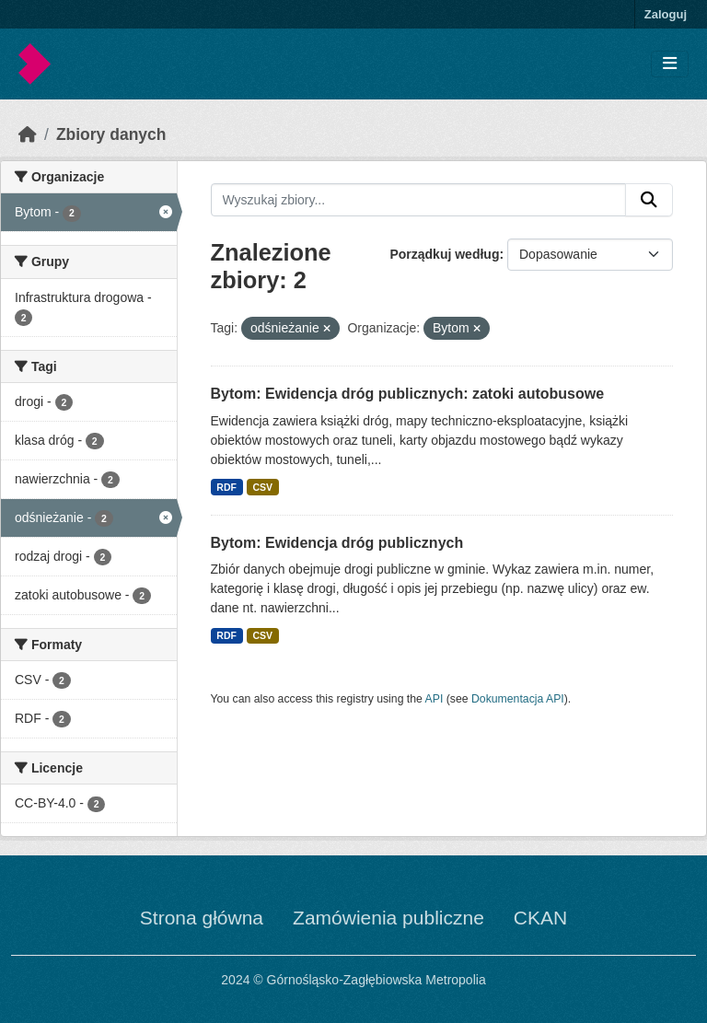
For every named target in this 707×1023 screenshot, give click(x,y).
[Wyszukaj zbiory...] (419, 199)
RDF (226, 487)
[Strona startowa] (27, 134)
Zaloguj (665, 14)
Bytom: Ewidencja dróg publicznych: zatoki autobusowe (408, 393)
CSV (262, 487)
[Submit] (649, 199)
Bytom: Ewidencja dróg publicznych (337, 543)
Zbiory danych (111, 134)
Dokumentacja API (517, 698)
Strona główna (201, 917)
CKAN (540, 917)
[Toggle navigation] (670, 64)
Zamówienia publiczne (388, 917)
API (434, 698)
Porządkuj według (444, 254)
